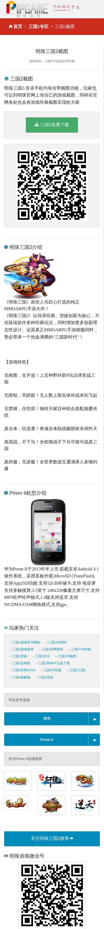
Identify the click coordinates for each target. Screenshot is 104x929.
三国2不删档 (65, 656)
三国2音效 (44, 677)
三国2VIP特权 (80, 649)
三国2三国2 (76, 670)
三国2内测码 (56, 642)
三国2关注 (41, 656)
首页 (17, 26)
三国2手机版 (51, 670)
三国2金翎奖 (20, 663)
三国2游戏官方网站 (25, 642)
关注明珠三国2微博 (52, 838)
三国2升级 (18, 656)
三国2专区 (39, 26)
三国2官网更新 (51, 649)
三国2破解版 (20, 677)
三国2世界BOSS (22, 670)
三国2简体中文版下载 (53, 663)
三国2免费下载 (52, 124)
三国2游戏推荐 (22, 649)
